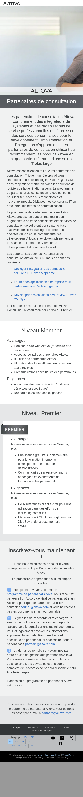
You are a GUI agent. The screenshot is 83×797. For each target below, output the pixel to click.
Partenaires (50, 727)
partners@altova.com (40, 644)
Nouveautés (33, 727)
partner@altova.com (35, 607)
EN (25, 737)
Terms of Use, (43, 755)
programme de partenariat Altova (29, 594)
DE (32, 737)
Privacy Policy (54, 755)
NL (19, 746)
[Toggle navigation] (79, 3)
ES (16, 741)
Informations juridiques (41, 730)
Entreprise (17, 727)
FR (10, 741)
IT (35, 741)
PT (32, 746)
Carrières (65, 727)
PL (26, 746)
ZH (29, 741)
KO (13, 746)
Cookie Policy (67, 755)
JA (23, 741)
